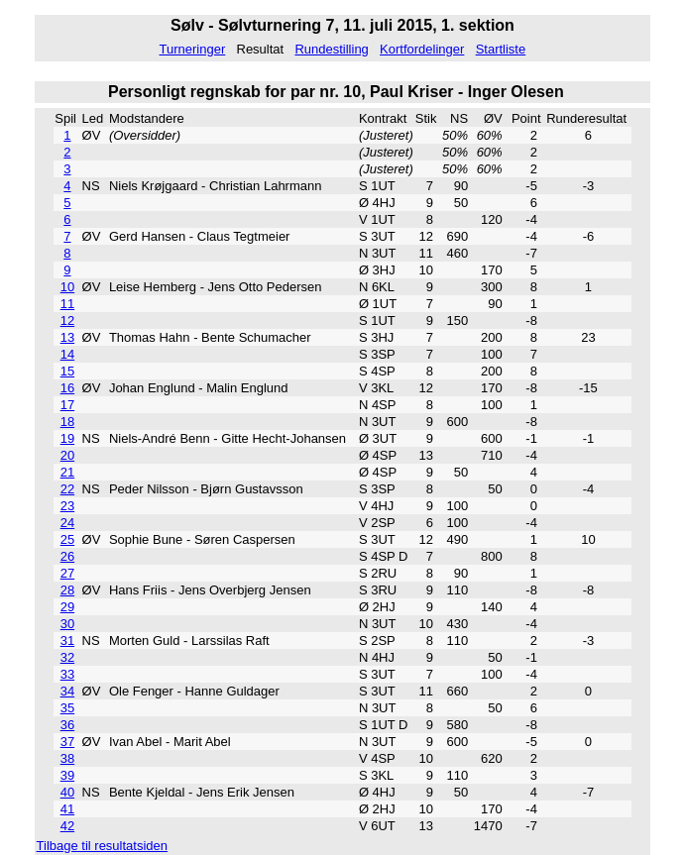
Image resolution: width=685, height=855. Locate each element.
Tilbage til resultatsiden (102, 845)
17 (67, 404)
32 (67, 657)
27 (67, 573)
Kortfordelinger (422, 49)
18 (67, 421)
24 (67, 522)
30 (67, 623)
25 (67, 539)
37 (67, 741)
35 (67, 707)
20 (67, 455)
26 (67, 556)
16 (67, 387)
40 (67, 792)
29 (67, 606)
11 (67, 303)
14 (67, 354)
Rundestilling (331, 49)
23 (67, 505)
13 (67, 337)
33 (67, 674)
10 (67, 286)
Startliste (501, 49)
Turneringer (193, 49)
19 (67, 438)
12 (67, 320)
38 (67, 758)
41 (67, 809)
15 (67, 371)
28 (67, 590)
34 (67, 691)
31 (67, 640)
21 (67, 472)
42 (67, 825)
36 (67, 724)
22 (67, 488)
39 (67, 775)
